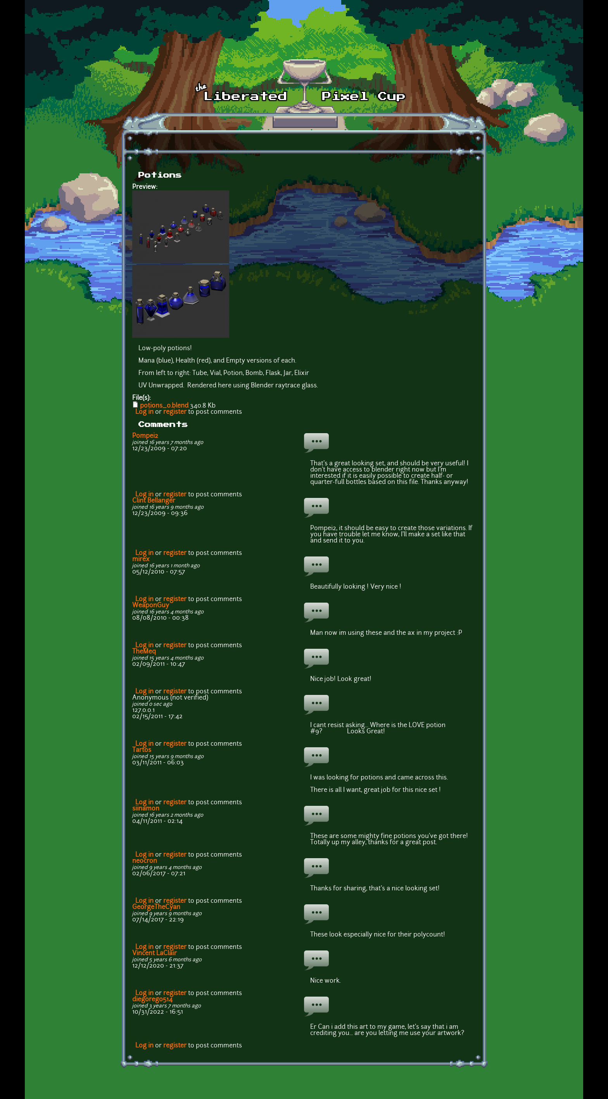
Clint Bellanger (153, 501)
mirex (141, 559)
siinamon (145, 809)
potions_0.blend (164, 406)
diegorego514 (152, 1000)
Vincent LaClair (154, 953)
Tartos (141, 750)
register (175, 412)
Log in (144, 412)
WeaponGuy (150, 606)
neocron (144, 861)
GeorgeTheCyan (156, 907)
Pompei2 (145, 436)
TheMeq (144, 652)
